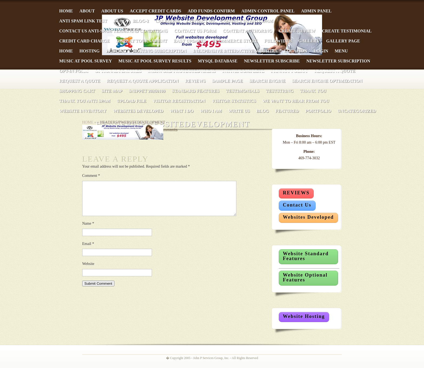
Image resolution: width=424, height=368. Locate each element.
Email (88, 250)
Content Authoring (247, 31)
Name (88, 230)
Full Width (278, 41)
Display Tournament (141, 41)
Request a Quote (79, 81)
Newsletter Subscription (338, 61)
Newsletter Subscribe (272, 61)
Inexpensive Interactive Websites (235, 51)
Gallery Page (343, 41)
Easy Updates (190, 41)
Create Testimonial (347, 31)
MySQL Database (218, 61)
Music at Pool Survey (85, 61)
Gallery (309, 41)
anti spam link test (83, 21)
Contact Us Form (195, 31)
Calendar (167, 21)
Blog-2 (141, 21)
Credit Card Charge (84, 41)
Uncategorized (356, 111)
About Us (112, 11)
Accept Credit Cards (155, 11)
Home (66, 11)
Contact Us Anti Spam (247, 21)
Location (295, 51)
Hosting (90, 51)
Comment (91, 176)
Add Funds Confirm (211, 11)
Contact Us (200, 21)
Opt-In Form (73, 71)
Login (321, 51)
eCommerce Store (235, 41)
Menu (341, 51)
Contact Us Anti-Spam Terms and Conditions (113, 31)
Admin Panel (316, 11)
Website (88, 270)
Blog (120, 21)
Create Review (297, 31)
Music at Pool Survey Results (154, 61)
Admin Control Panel (267, 11)
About (87, 11)
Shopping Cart (77, 91)
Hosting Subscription (160, 51)
